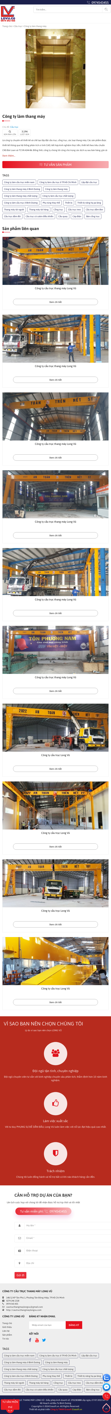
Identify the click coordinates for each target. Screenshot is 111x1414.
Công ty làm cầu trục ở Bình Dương (21, 202)
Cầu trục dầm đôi (12, 216)
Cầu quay (63, 216)
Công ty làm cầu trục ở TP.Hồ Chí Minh (57, 182)
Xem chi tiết (55, 302)
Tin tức (5, 1338)
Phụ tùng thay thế (51, 202)
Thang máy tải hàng (39, 209)
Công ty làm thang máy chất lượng (21, 196)
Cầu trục (18, 26)
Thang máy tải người (14, 209)
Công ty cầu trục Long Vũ (55, 755)
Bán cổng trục (93, 216)
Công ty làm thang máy (56, 189)
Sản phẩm (7, 1335)
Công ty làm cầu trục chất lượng (58, 196)
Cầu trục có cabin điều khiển (39, 216)
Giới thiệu (7, 1327)
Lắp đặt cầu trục (89, 182)
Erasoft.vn (77, 1409)
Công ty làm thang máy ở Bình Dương (22, 189)
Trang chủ (7, 26)
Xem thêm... (8, 155)
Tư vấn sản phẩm (55, 164)
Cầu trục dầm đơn (94, 209)
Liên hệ (5, 1331)
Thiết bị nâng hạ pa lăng (89, 202)
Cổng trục (58, 209)
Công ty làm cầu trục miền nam (19, 182)
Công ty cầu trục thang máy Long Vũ (55, 288)
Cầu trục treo (74, 209)
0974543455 (100, 2)
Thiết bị (68, 202)
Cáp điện (77, 216)
